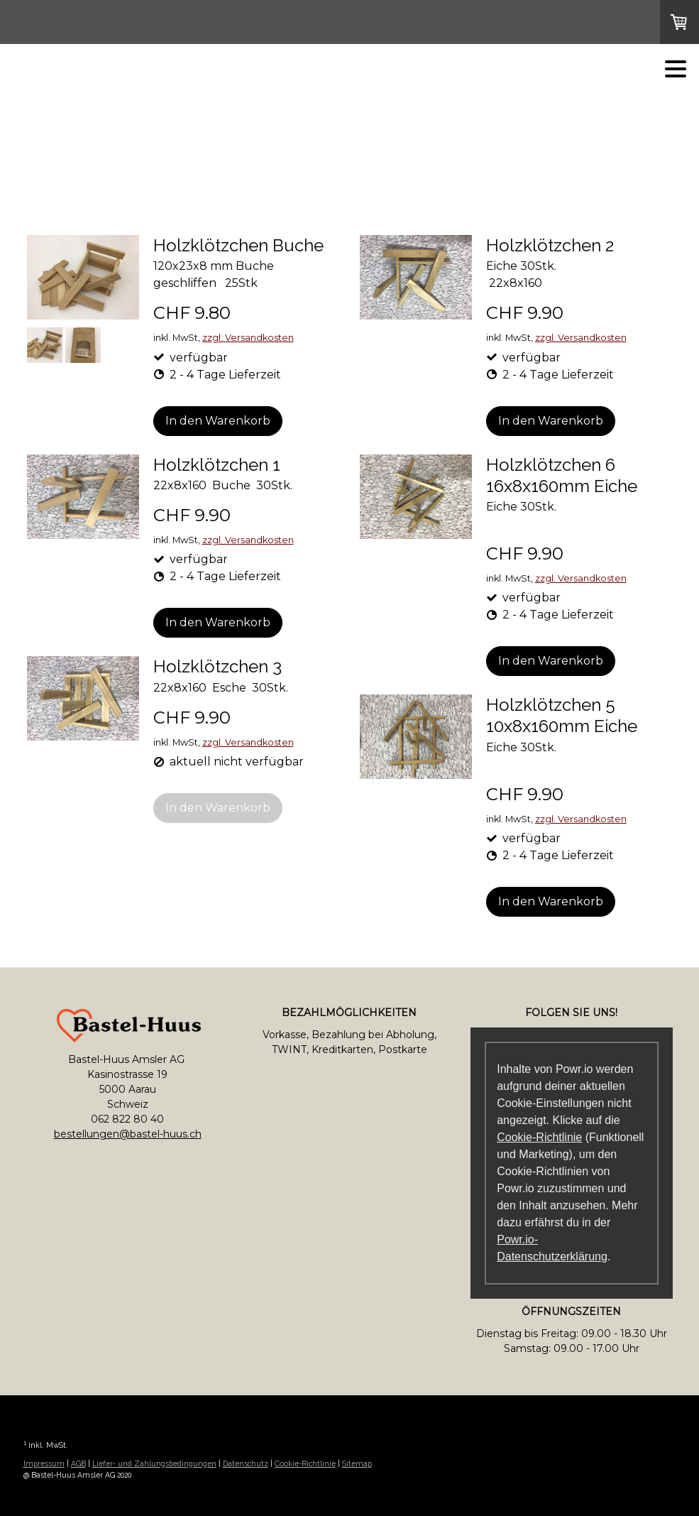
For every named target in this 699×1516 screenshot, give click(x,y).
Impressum (44, 1463)
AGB (78, 1463)
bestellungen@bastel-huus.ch (128, 1134)
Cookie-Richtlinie (539, 1137)
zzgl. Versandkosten (248, 337)
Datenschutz (245, 1463)
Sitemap (357, 1463)
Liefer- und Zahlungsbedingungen (154, 1463)
